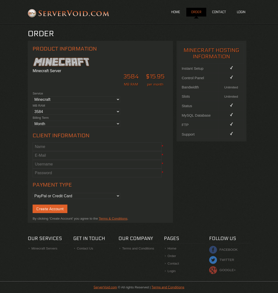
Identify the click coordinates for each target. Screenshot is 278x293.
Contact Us (85, 248)
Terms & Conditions (113, 218)
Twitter (226, 260)
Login (241, 12)
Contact (219, 12)
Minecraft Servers (44, 248)
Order (196, 12)
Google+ (227, 270)
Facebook (228, 249)
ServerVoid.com (105, 287)
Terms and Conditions (138, 248)
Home (175, 12)
